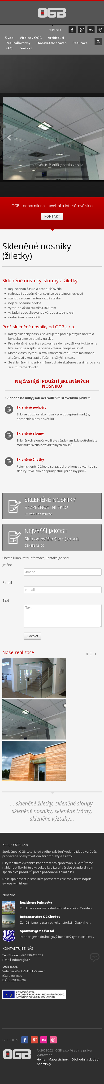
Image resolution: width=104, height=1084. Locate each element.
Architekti (56, 37)
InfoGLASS (53, 1039)
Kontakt (25, 48)
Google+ (81, 29)
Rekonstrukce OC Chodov (40, 916)
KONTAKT (52, 216)
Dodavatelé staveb (51, 43)
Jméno (7, 565)
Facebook (72, 29)
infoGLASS (100, 29)
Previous (9, 137)
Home (41, 1059)
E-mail (7, 582)
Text (5, 600)
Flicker (91, 29)
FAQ (9, 48)
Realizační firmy (18, 43)
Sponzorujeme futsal (37, 931)
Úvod (9, 37)
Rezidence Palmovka (36, 902)
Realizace (80, 43)
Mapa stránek (58, 1059)
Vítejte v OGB (31, 37)
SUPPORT (55, 30)
